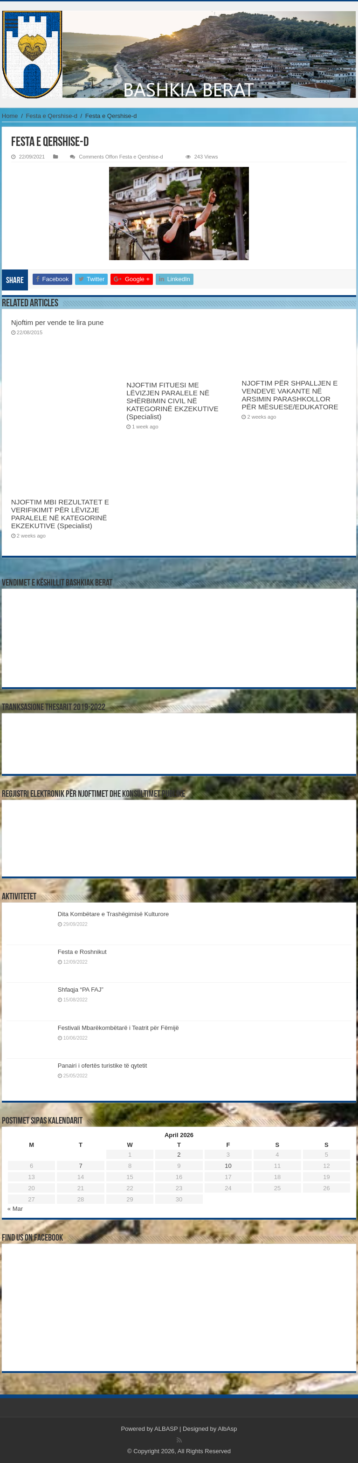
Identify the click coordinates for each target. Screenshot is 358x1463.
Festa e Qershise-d (51, 115)
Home (10, 115)
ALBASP (166, 1428)
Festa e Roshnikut (82, 951)
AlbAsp (227, 1428)
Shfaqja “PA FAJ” (85, 989)
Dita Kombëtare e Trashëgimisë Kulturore (113, 914)
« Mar (15, 1208)
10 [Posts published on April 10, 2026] (228, 1165)
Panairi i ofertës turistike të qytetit (102, 1065)
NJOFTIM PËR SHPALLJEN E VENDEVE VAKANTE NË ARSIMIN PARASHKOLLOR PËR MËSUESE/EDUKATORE (289, 395)
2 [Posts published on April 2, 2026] (178, 1154)
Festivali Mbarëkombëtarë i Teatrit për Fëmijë (118, 1027)
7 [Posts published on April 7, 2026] (80, 1165)
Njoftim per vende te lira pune (57, 322)
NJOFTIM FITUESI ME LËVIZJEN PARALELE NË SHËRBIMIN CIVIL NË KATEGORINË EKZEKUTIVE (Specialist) (172, 401)
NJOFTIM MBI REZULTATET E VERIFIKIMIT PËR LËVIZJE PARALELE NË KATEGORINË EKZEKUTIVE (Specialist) (60, 514)
